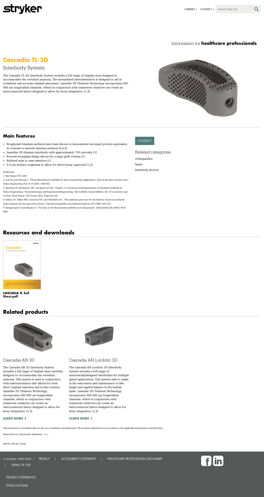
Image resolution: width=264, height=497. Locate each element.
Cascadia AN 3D (18, 360)
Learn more (13, 418)
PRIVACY (44, 459)
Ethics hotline (17, 485)
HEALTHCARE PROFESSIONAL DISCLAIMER (134, 459)
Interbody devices (147, 169)
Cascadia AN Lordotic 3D (93, 360)
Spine (138, 164)
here (46, 434)
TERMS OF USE (21, 465)
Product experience (21, 477)
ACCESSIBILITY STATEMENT (78, 459)
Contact (145, 141)
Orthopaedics (143, 158)
